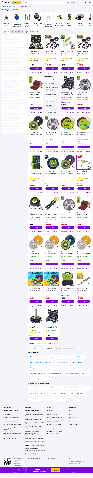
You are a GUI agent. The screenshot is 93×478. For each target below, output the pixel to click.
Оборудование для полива (17, 25)
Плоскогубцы (51, 361)
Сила (54, 404)
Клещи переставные (72, 378)
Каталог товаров (6, 7)
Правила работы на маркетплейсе (35, 450)
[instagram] (77, 463)
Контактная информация (54, 422)
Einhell (32, 404)
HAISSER (62, 404)
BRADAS (39, 404)
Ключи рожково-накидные (66, 361)
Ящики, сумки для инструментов (80, 26)
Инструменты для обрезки (48, 25)
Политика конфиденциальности (34, 446)
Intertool (32, 393)
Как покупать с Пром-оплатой (12, 429)
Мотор (48, 404)
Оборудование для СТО (62, 367)
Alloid (15, 7)
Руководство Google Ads (32, 458)
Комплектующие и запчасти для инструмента (38, 26)
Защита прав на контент (54, 426)
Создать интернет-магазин (33, 419)
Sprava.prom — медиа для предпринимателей (33, 432)
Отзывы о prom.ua (52, 433)
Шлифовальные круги (55, 378)
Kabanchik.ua (73, 422)
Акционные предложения (10, 422)
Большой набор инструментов (39, 384)
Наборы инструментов (69, 25)
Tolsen (71, 398)
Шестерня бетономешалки (38, 378)
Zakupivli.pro (73, 429)
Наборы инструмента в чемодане (55, 373)
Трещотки (84, 378)
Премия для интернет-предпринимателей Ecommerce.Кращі (32, 437)
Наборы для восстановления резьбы (40, 367)
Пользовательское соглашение (34, 443)
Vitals (55, 398)
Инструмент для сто (35, 373)
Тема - (32, 463)
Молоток (80, 361)
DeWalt (69, 393)
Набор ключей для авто (37, 361)
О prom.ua (50, 415)
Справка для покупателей (11, 415)
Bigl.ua (71, 415)
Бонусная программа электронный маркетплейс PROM (35, 454)
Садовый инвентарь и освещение (59, 25)
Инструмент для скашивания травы (6, 26)
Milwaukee (77, 393)
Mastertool (33, 398)
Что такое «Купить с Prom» (11, 426)
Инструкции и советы (9, 443)
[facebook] (73, 463)
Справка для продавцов (32, 415)
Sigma (54, 393)
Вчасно (71, 426)
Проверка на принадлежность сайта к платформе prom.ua (12, 438)
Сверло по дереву (78, 367)
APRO (41, 398)
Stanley (86, 393)
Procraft (63, 398)
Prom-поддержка (8, 419)
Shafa (71, 419)
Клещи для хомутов (74, 373)
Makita (49, 398)
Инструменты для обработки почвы (27, 26)
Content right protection (54, 429)
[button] (35, 68)
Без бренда (80, 398)
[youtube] (70, 463)
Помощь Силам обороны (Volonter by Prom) (54, 437)
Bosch (61, 393)
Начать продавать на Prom (33, 424)
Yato (40, 393)
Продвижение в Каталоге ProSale (35, 427)
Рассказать (55, 475)
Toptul (46, 393)
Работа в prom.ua (52, 419)
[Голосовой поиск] (67, 2)
